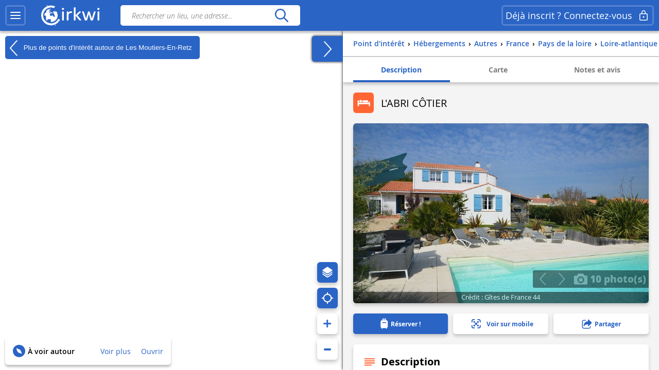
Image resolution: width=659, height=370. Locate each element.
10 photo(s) (610, 278)
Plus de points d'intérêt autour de (98, 48)
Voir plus (115, 351)
